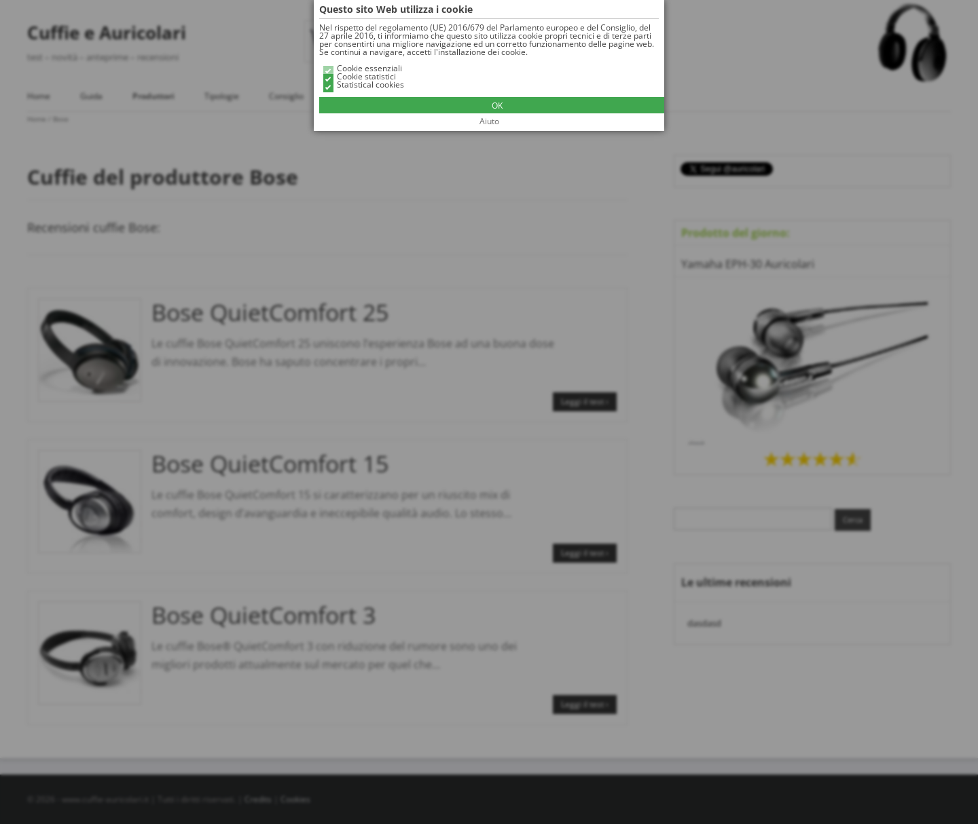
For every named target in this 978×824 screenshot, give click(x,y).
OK (497, 105)
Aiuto (489, 121)
